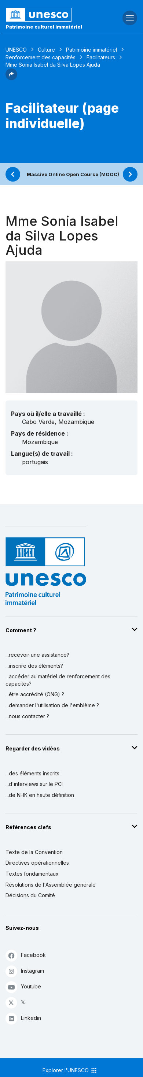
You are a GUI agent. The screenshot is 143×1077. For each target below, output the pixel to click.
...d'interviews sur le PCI (34, 784)
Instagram (25, 971)
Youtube (23, 986)
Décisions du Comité (30, 895)
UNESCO (16, 49)
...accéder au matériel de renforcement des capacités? (58, 680)
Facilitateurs (101, 57)
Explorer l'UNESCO (70, 1070)
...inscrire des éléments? (34, 666)
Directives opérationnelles (37, 863)
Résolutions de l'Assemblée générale (51, 885)
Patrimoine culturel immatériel (44, 27)
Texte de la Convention (34, 852)
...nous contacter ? (27, 716)
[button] (11, 78)
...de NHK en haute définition (40, 795)
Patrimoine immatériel (91, 49)
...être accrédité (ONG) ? (35, 694)
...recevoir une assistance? (37, 655)
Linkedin (23, 1018)
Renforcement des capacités (41, 57)
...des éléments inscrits (32, 773)
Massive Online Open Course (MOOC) (73, 174)
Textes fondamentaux (32, 874)
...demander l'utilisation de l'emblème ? (52, 705)
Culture (46, 49)
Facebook (26, 955)
